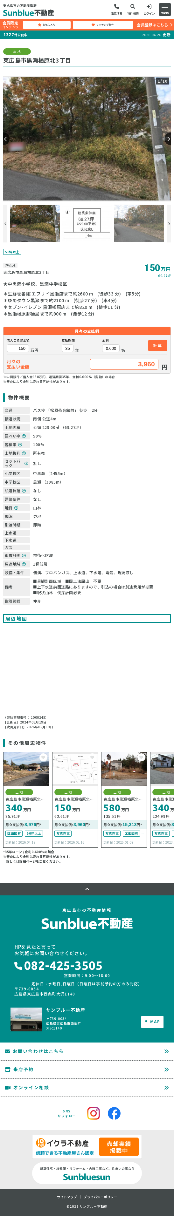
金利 (105, 340)
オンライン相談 (27, 1087)
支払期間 (68, 340)
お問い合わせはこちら (34, 1051)
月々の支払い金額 (18, 364)
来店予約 (19, 1069)
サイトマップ (67, 1197)
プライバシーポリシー (100, 1197)
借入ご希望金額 (18, 340)
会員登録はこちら (152, 24)
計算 (157, 345)
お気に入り (46, 25)
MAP (152, 1022)
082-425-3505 (58, 965)
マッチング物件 (103, 25)
